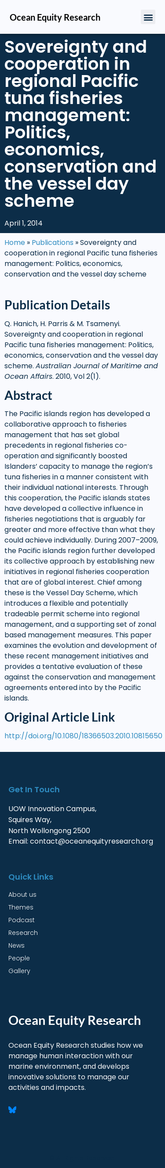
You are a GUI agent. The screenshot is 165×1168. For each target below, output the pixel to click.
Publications (52, 242)
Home (14, 242)
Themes (20, 907)
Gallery (19, 971)
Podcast (21, 920)
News (16, 945)
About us (22, 894)
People (19, 958)
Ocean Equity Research (55, 17)
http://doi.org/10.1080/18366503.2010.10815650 (83, 736)
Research (23, 932)
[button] (148, 17)
